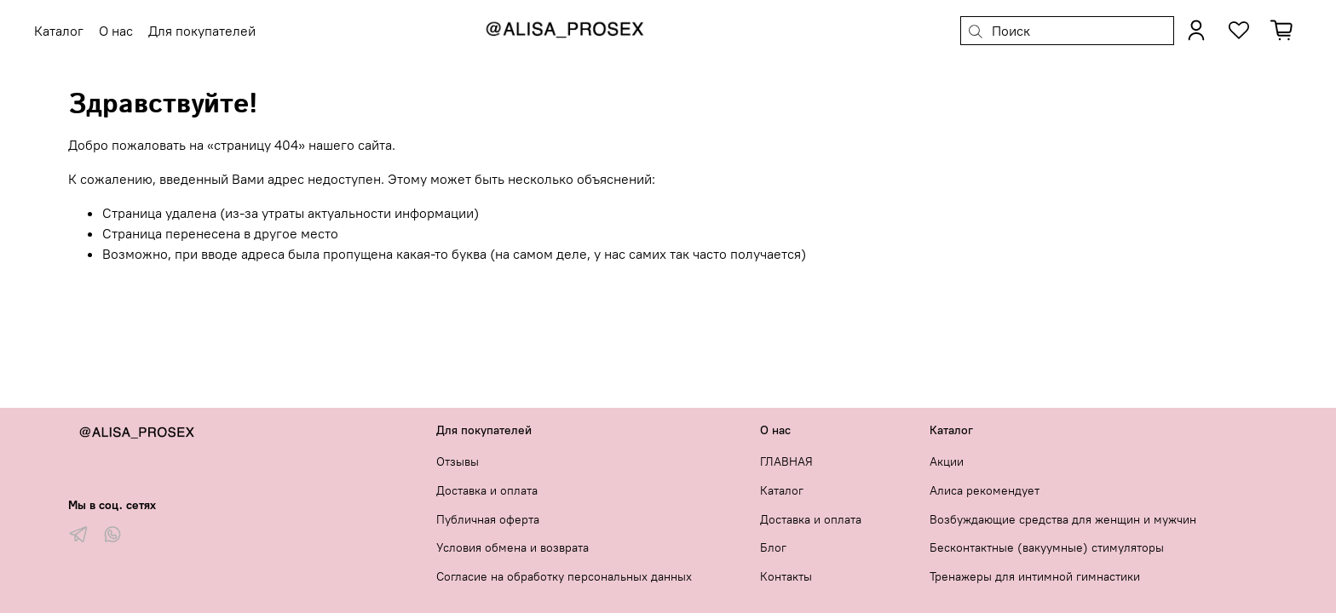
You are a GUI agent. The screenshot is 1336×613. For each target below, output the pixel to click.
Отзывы (457, 461)
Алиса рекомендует (984, 490)
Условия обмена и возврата (512, 547)
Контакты (786, 576)
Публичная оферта (487, 519)
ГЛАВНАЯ (786, 461)
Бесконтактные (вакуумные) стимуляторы (1047, 547)
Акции (947, 461)
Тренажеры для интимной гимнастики (1035, 576)
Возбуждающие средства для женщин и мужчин (1063, 519)
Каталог (781, 490)
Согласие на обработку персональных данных (564, 576)
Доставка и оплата (487, 490)
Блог (773, 547)
